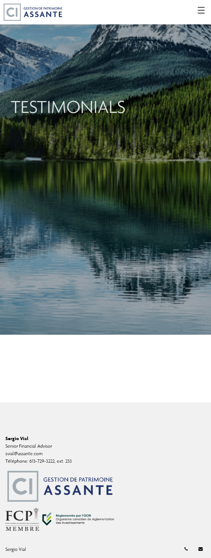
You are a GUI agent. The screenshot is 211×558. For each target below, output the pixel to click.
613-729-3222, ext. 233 (50, 461)
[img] (105, 167)
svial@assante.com (24, 453)
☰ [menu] (201, 10)
